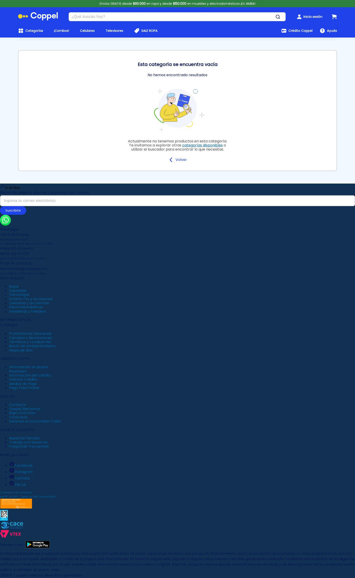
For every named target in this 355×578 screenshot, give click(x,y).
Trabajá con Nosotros (28, 442)
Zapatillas (17, 290)
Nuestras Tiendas (24, 438)
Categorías (34, 30)
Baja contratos (22, 412)
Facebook (20, 465)
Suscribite (13, 210)
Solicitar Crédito (23, 379)
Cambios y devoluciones (30, 337)
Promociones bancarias (30, 333)
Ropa (13, 286)
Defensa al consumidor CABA (35, 421)
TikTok (17, 484)
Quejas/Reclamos (25, 408)
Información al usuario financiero (28, 369)
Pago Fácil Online (24, 387)
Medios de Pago (23, 383)
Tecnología (19, 294)
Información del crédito (30, 375)
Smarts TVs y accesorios (31, 299)
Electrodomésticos (26, 307)
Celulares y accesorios (29, 303)
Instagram (21, 471)
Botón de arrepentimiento (32, 346)
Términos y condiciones (30, 341)
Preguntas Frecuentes (29, 446)
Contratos (18, 417)
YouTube (19, 478)
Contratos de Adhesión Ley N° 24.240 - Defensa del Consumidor (27, 494)
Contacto (17, 404)
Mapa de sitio (21, 350)
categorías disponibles (202, 145)
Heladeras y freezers (27, 311)
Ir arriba (10, 187)
